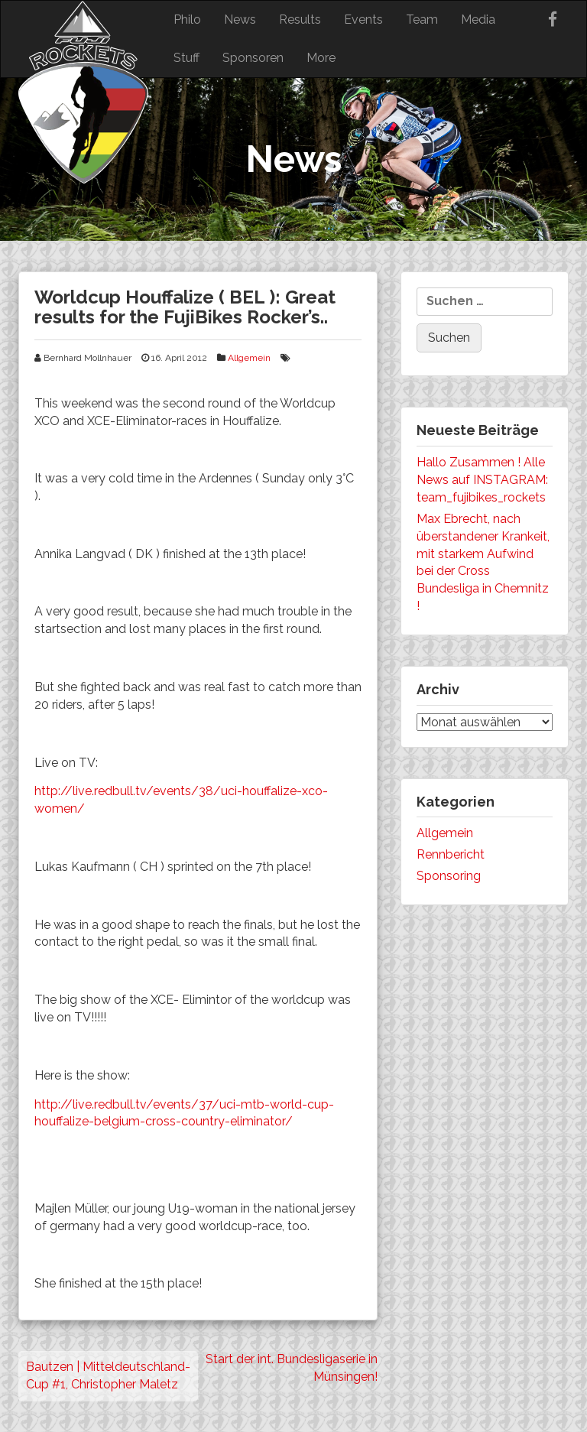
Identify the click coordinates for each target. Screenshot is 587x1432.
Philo (187, 19)
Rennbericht (451, 854)
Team (422, 19)
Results (300, 19)
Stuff (186, 57)
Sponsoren (253, 57)
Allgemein (249, 357)
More (321, 57)
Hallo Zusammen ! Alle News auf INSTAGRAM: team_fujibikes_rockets (482, 480)
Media (478, 19)
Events (363, 19)
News (240, 19)
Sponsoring (449, 876)
